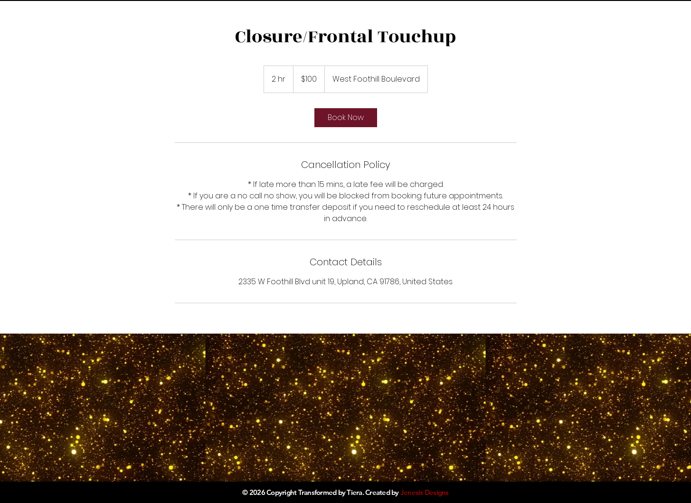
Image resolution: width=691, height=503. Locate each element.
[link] (345, 117)
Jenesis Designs (424, 492)
